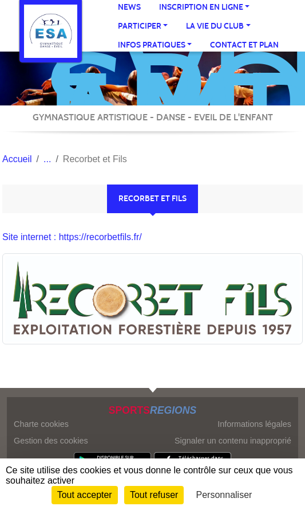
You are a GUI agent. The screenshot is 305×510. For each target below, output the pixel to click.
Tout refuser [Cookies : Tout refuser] (154, 495)
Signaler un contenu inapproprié (233, 440)
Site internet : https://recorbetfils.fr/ (72, 237)
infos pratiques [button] (151, 45)
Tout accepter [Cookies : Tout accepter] (84, 495)
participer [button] (139, 26)
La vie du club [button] (215, 26)
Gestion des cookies (51, 440)
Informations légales (254, 424)
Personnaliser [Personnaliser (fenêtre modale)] (224, 495)
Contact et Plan (244, 45)
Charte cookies (41, 424)
